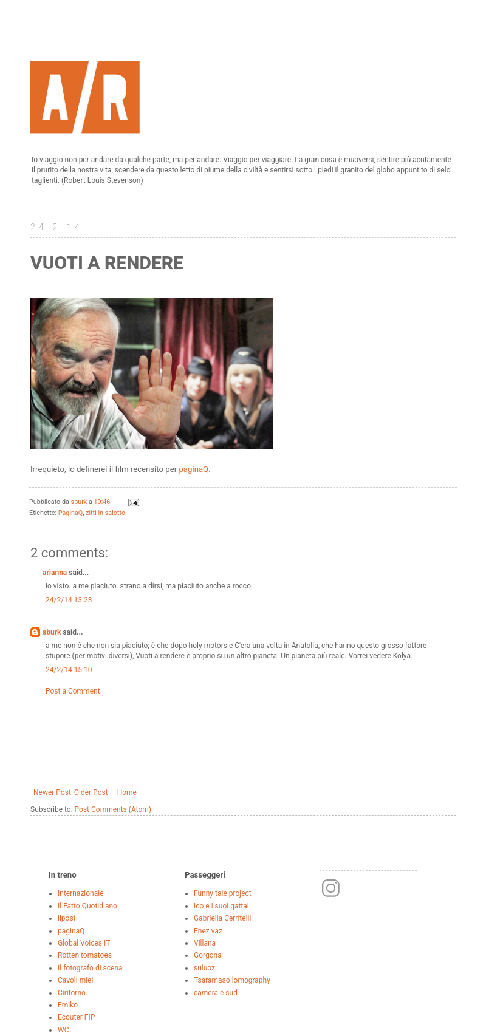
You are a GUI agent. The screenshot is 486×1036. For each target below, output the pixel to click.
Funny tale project (223, 893)
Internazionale (81, 893)
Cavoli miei (75, 980)
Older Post (91, 792)
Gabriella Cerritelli (222, 918)
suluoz (204, 968)
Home (127, 792)
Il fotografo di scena (90, 968)
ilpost (67, 918)
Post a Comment (73, 691)
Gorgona (208, 955)
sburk (52, 632)
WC (63, 1030)
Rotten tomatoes (85, 955)
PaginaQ (70, 513)
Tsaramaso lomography (232, 980)
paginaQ (193, 469)
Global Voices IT (84, 943)
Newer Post (52, 792)
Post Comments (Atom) (113, 809)
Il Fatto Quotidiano (87, 906)
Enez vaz (208, 931)
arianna (55, 572)
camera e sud (216, 993)
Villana (205, 943)
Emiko (68, 1005)
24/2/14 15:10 (69, 670)
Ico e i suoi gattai (221, 906)
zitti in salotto (105, 513)
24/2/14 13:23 (69, 600)
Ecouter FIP (76, 1017)
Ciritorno (72, 993)
